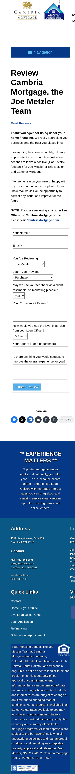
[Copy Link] (46, 419)
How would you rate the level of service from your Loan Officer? (39, 328)
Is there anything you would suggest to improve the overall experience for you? (39, 359)
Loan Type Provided (26, 271)
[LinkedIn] (30, 419)
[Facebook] (14, 419)
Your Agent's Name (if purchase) (34, 343)
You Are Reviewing (25, 258)
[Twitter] (22, 419)
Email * (17, 245)
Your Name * (21, 232)
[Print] (54, 419)
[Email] (38, 419)
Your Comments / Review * (31, 303)
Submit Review (27, 387)
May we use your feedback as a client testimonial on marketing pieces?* (38, 287)
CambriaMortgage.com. (43, 220)
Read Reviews (21, 123)
